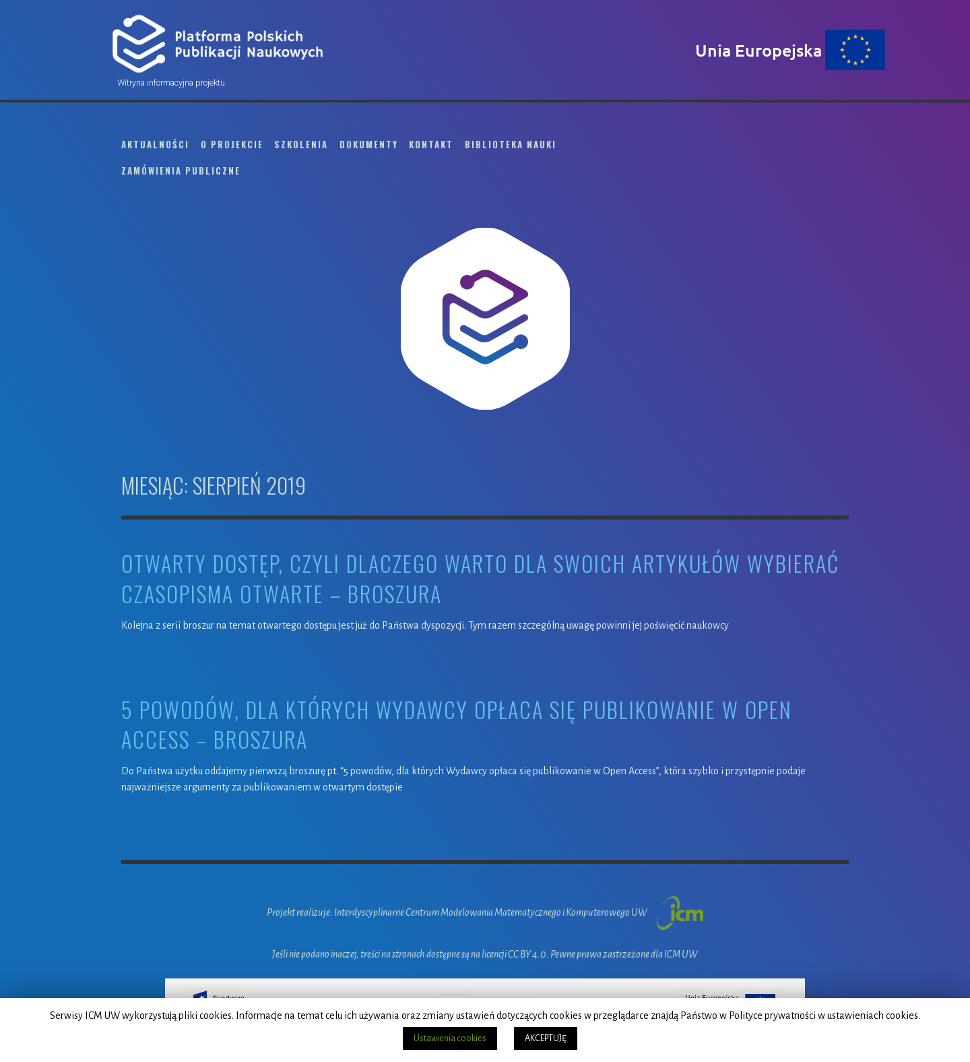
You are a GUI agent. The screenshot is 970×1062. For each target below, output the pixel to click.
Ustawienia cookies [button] (450, 1038)
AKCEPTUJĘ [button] (546, 1038)
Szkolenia (301, 144)
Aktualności (155, 144)
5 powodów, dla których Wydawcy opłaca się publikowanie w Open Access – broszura (456, 725)
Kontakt (431, 144)
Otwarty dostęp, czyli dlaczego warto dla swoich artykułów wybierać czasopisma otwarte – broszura (480, 579)
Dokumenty (369, 144)
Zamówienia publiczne (180, 170)
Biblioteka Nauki (510, 144)
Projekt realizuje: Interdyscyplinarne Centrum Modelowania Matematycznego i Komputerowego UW (485, 912)
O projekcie (232, 144)
